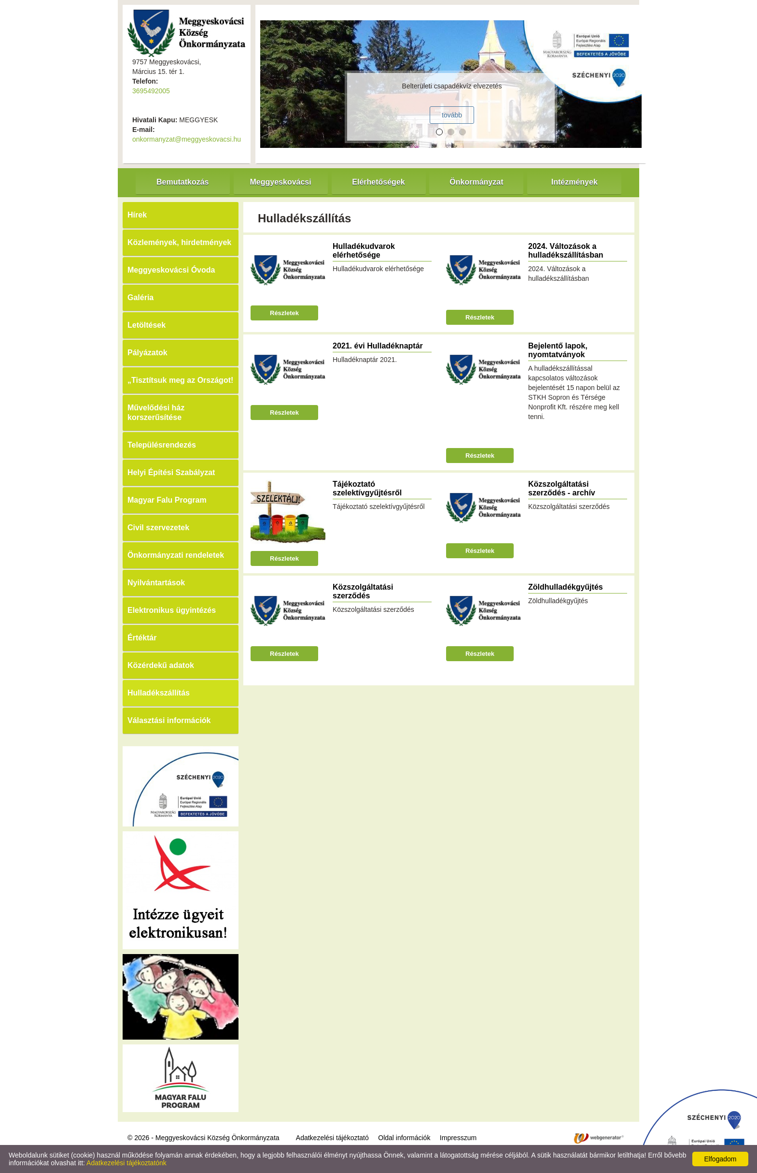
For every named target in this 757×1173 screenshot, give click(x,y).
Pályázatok (147, 352)
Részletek (284, 313)
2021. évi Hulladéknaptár (378, 346)
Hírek (137, 215)
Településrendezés (161, 445)
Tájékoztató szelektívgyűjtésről (367, 488)
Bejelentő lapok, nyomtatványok (558, 350)
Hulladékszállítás (158, 693)
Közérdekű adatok (160, 665)
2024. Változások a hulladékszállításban (565, 250)
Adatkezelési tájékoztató (332, 1138)
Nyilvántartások (156, 583)
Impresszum (458, 1138)
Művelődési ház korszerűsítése (155, 412)
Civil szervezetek (158, 527)
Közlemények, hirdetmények (179, 242)
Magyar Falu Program (167, 500)
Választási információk (169, 720)
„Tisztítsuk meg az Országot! (180, 380)
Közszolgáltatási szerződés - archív (561, 488)
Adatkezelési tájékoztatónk (126, 1163)
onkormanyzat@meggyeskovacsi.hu (186, 139)
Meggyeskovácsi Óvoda (171, 270)
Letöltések (146, 325)
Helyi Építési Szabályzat (171, 472)
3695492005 (151, 91)
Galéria (140, 297)
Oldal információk (404, 1138)
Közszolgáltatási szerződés (363, 591)
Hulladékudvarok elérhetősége (364, 250)
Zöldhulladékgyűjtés (565, 587)
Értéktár (141, 638)
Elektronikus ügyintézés (171, 610)
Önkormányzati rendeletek (175, 555)
